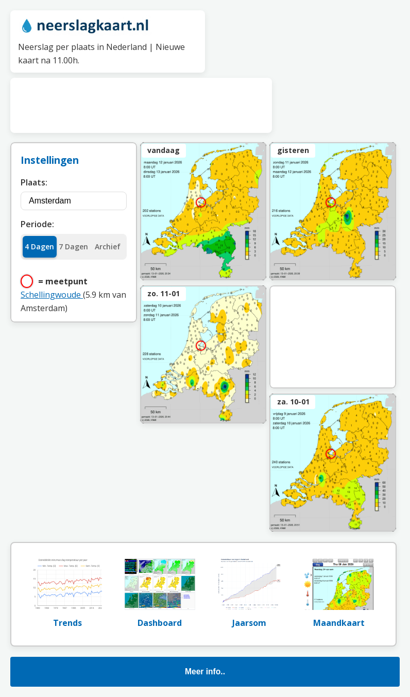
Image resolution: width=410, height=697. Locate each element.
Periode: (37, 224)
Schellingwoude (52, 294)
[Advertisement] (141, 103)
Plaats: (34, 182)
